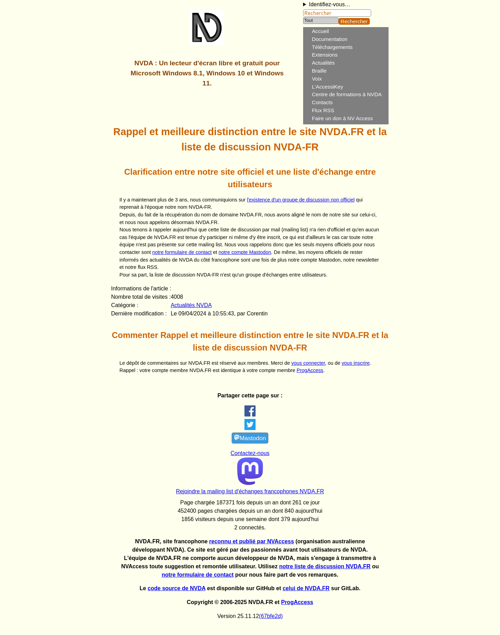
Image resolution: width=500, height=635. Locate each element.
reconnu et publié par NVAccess (251, 541)
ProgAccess (310, 370)
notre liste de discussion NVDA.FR (324, 566)
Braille (319, 71)
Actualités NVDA (191, 305)
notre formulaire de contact (181, 252)
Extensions (325, 55)
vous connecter (308, 363)
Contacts (322, 102)
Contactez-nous (250, 453)
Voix (317, 79)
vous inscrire (356, 363)
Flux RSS (323, 110)
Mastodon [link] (250, 438)
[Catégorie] (321, 20)
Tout (320, 21)
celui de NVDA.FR (306, 588)
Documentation (329, 39)
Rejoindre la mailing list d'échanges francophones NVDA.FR (250, 491)
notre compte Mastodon (245, 252)
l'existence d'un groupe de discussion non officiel (301, 200)
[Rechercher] (337, 13)
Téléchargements (332, 47)
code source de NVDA (177, 588)
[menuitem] (350, 31)
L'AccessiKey (327, 87)
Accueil (320, 31)
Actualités (323, 63)
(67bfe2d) (271, 616)
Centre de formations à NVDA (347, 94)
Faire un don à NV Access (342, 118)
